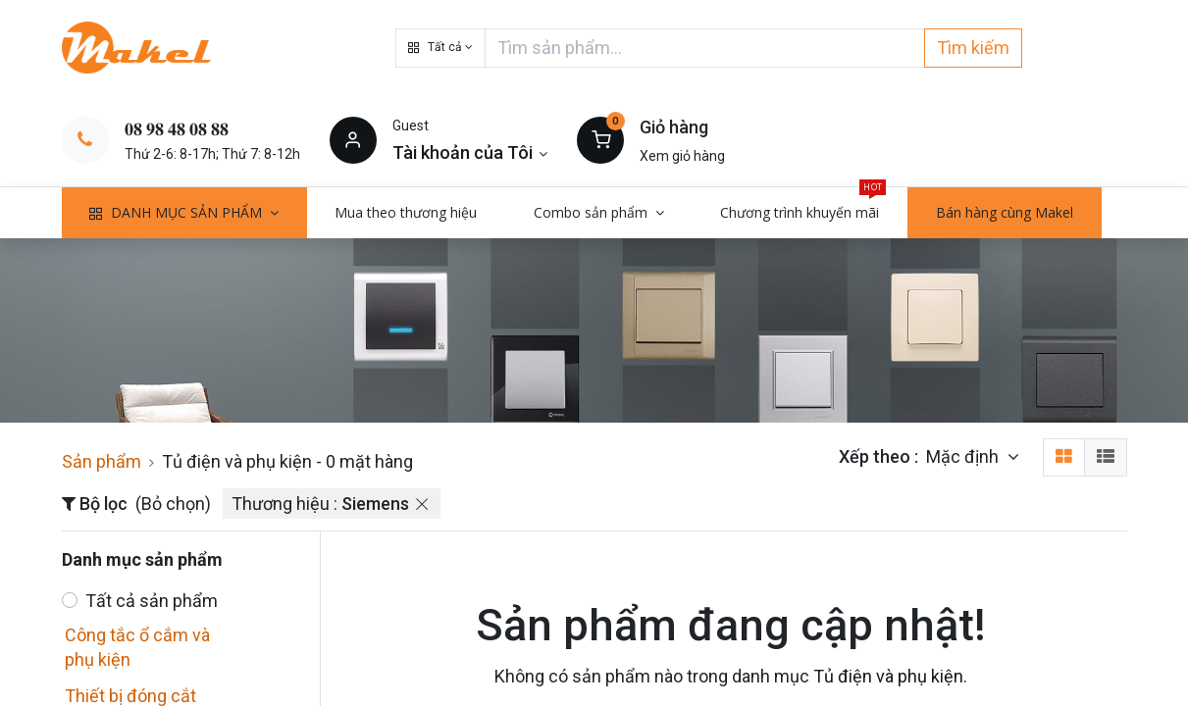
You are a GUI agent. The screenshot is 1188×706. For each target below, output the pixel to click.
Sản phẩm (101, 461)
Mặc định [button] (964, 456)
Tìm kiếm (973, 47)
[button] (440, 48)
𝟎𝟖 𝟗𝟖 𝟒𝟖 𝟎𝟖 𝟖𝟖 (177, 129)
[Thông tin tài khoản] (470, 152)
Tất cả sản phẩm (151, 600)
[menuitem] (407, 212)
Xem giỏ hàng (682, 156)
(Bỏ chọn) (173, 503)
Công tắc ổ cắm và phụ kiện (137, 647)
